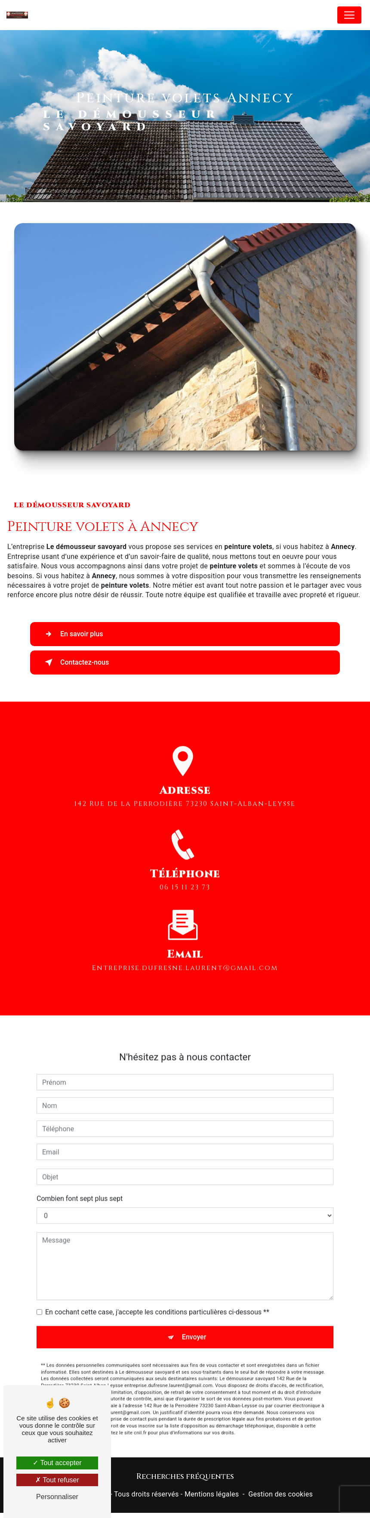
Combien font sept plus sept (80, 1189)
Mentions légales (212, 1494)
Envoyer (194, 1328)
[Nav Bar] (349, 15)
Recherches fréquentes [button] (185, 1477)
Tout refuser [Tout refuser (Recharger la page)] (57, 1480)
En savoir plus (72, 634)
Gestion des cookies (280, 1494)
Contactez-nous (75, 662)
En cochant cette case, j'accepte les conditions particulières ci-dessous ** (157, 1303)
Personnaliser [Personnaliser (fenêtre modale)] (57, 1496)
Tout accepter (57, 1462)
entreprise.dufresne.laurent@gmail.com (185, 958)
